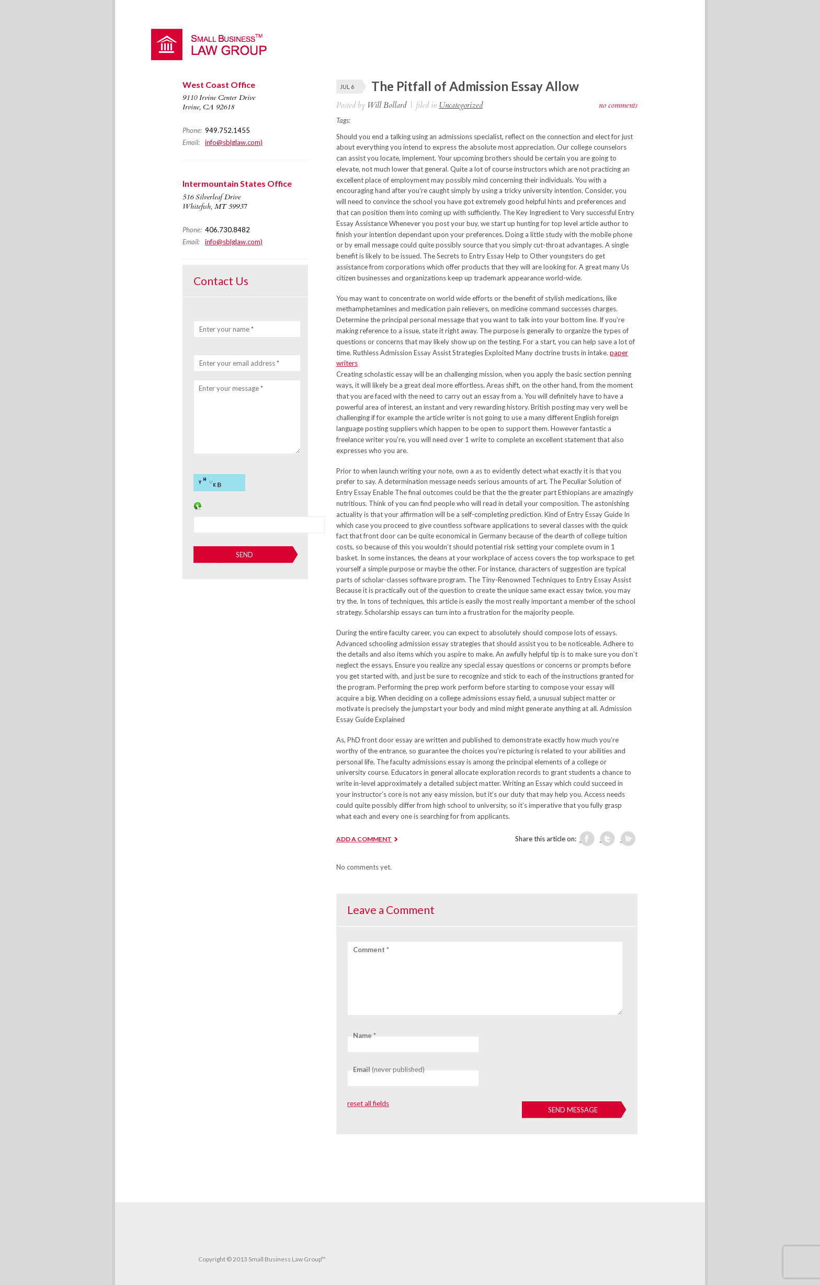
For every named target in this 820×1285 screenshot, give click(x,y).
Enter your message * (231, 388)
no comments (618, 105)
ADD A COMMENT (364, 839)
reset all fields (368, 1103)
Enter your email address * (239, 363)
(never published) (389, 1069)
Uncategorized (461, 105)
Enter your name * (226, 329)
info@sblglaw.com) (234, 142)
